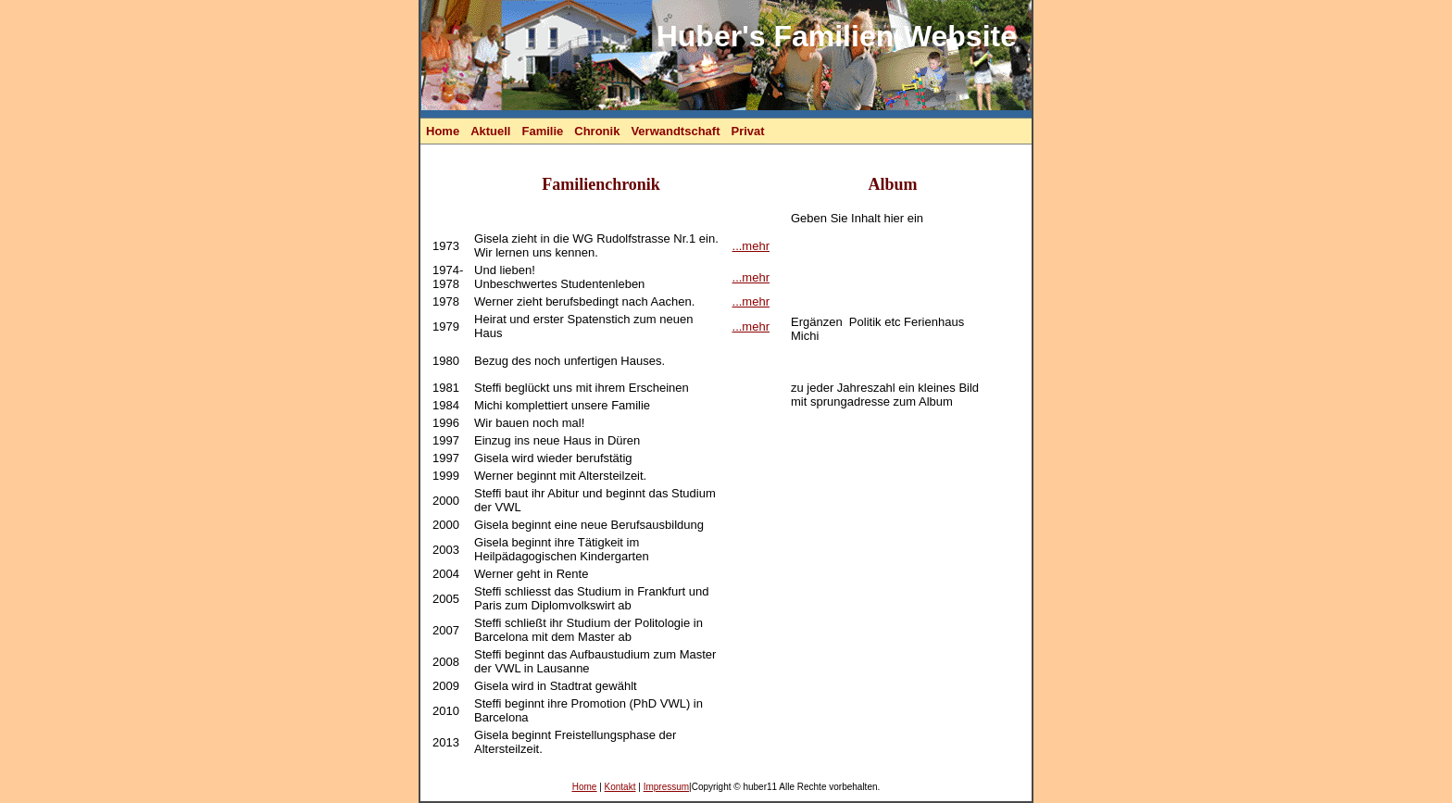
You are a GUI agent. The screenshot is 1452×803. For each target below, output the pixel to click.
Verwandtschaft (675, 131)
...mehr (751, 246)
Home (442, 131)
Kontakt (620, 787)
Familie (542, 131)
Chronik (597, 131)
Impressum (666, 787)
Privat (747, 131)
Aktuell (490, 131)
